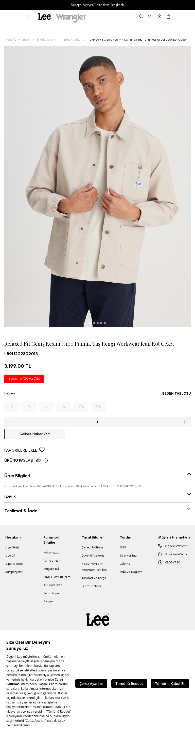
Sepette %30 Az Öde (24, 378)
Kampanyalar (14, 572)
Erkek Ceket (73, 39)
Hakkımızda (51, 552)
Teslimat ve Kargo (94, 578)
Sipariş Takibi (14, 563)
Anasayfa (10, 39)
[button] (28, 16)
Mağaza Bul (51, 569)
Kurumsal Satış (52, 585)
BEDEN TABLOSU (176, 393)
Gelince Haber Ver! (35, 434)
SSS (123, 547)
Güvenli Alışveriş (93, 555)
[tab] (90, 322)
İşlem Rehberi (91, 586)
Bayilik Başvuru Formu (57, 577)
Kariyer (48, 601)
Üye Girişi (12, 547)
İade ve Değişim (131, 572)
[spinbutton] (97, 422)
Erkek (26, 39)
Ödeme (125, 563)
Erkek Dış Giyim (47, 39)
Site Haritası (128, 555)
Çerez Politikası (92, 547)
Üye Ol (10, 555)
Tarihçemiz (51, 560)
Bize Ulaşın (51, 593)
